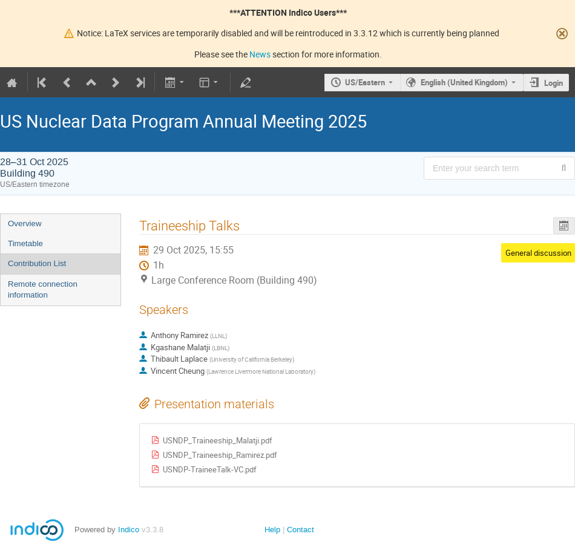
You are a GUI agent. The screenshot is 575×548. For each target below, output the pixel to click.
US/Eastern (365, 82)
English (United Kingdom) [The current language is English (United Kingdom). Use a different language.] (464, 82)
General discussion (538, 252)
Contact (300, 529)
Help (272, 529)
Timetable (25, 243)
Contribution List (37, 263)
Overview (25, 223)
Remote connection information (42, 289)
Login (553, 82)
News (260, 54)
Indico (128, 529)
